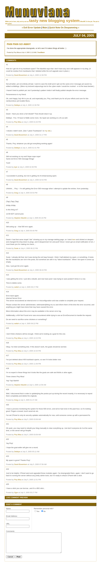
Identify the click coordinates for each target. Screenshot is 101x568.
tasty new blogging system (54, 20)
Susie (16, 248)
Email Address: (11, 516)
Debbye (17, 105)
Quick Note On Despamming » (64, 27)
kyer (15, 167)
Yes (38, 511)
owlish (16, 287)
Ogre (16, 492)
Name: (8, 509)
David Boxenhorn (20, 75)
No (44, 511)
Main (44, 27)
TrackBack (41, 52)
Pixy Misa (17, 122)
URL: (8, 524)
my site (47, 131)
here (73, 239)
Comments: (10, 531)
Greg (16, 193)
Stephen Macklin (20, 218)
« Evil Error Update (31, 27)
